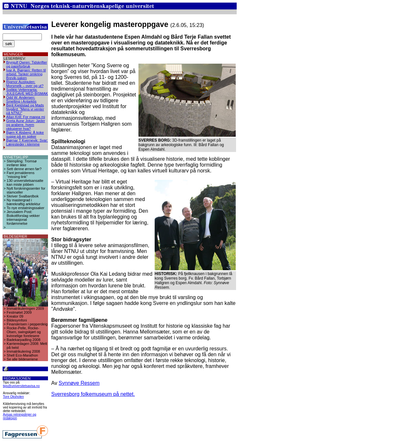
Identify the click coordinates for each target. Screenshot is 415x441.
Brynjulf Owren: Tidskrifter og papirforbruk (26, 64)
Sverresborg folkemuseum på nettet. (93, 394)
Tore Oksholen (13, 396)
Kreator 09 (15, 316)
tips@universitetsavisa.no (21, 386)
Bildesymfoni (17, 320)
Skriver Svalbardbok (23, 196)
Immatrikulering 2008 (23, 351)
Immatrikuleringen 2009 (25, 308)
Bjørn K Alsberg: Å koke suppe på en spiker (25, 134)
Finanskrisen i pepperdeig (27, 324)
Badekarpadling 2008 (24, 340)
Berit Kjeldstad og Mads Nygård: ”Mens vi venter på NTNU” (25, 109)
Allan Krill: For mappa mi (25, 117)
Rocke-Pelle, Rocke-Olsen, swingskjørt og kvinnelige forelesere (24, 332)
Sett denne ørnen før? (24, 169)
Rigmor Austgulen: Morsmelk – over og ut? (24, 84)
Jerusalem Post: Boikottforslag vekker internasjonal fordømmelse (23, 217)
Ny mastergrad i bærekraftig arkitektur (24, 202)
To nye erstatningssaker (25, 208)
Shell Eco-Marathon (22, 355)
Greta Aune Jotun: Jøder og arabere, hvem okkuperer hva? (25, 125)
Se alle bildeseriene (22, 359)
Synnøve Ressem (79, 383)
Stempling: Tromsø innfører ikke (22, 163)
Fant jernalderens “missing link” (21, 175)
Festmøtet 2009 (19, 312)
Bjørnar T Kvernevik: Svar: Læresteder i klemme (27, 142)
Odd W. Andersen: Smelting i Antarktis (21, 99)
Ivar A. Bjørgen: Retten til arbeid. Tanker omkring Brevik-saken (26, 74)
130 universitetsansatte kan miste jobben (25, 182)
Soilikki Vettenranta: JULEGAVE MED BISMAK (27, 91)
